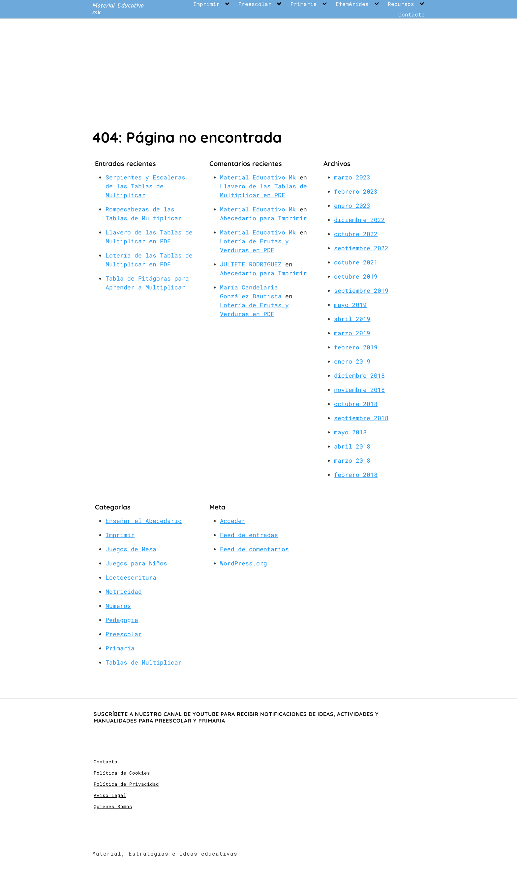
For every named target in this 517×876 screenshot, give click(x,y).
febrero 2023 (356, 191)
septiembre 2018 (361, 418)
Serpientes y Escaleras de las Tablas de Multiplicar (145, 186)
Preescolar (254, 4)
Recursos (401, 4)
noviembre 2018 (359, 390)
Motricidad (124, 591)
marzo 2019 (352, 333)
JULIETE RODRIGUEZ (251, 264)
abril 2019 (352, 319)
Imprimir (206, 4)
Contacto (411, 14)
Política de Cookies (122, 773)
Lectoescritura (131, 577)
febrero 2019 (356, 347)
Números (118, 606)
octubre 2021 (356, 262)
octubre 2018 (356, 404)
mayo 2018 (350, 432)
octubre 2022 (356, 234)
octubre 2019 (356, 276)
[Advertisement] (258, 68)
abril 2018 (352, 446)
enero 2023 (352, 205)
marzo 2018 (352, 460)
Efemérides (352, 4)
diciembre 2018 (359, 375)
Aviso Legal (110, 795)
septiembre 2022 (361, 248)
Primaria (303, 4)
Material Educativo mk (118, 9)
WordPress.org (243, 563)
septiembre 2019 (361, 290)
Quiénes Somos (113, 806)
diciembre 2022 (359, 220)
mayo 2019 (350, 305)
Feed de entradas (249, 535)
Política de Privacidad (126, 784)
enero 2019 (352, 361)
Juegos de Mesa (131, 549)
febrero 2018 (356, 475)
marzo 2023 (352, 177)
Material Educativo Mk (258, 177)
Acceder (232, 521)
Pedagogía (122, 620)
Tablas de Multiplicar (144, 662)
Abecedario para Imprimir (263, 218)
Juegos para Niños (136, 563)
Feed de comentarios (254, 549)
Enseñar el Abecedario (144, 521)
